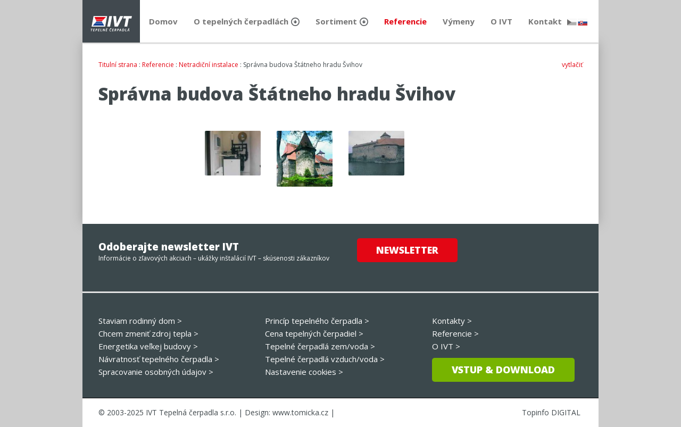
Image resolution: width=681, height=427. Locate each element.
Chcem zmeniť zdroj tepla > (148, 333)
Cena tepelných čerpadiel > (314, 333)
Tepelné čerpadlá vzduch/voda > (325, 359)
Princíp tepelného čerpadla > (317, 320)
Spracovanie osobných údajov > (155, 371)
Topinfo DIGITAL (551, 412)
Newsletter (407, 250)
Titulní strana (117, 64)
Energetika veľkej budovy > (148, 346)
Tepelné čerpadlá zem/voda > (320, 346)
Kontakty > (452, 320)
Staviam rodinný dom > (140, 320)
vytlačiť (572, 64)
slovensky (582, 22)
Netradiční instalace (208, 64)
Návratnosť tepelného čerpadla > (158, 359)
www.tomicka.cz (300, 412)
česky (572, 22)
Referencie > (455, 333)
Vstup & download (503, 369)
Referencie (158, 64)
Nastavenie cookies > (304, 371)
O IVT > (446, 346)
